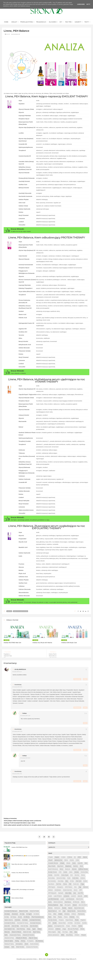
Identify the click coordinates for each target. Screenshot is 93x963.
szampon (6, 946)
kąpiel (33, 928)
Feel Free (58, 883)
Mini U (82, 901)
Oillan (54, 913)
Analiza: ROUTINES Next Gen (12, 642)
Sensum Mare (62, 922)
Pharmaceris (81, 913)
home (6, 22)
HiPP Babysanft (52, 892)
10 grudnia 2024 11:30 (25, 715)
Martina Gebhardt (58, 901)
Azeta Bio (80, 862)
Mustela (64, 907)
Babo (86, 862)
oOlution (77, 934)
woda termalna (20, 946)
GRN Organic (51, 886)
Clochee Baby (84, 871)
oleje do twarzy (33, 937)
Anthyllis (62, 862)
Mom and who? (83, 904)
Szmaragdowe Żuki (59, 925)
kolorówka (17, 919)
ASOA (79, 856)
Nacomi (70, 907)
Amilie (77, 859)
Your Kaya (65, 931)
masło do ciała (27, 931)
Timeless (74, 925)
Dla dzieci (53, 22)
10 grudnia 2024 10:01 (17, 686)
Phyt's (49, 916)
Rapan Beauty (69, 919)
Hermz (75, 889)
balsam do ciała (23, 910)
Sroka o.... (36, 958)
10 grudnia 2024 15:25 (17, 731)
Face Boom (51, 883)
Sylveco (50, 925)
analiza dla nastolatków (20, 611)
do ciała (22, 913)
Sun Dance (77, 922)
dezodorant (15, 913)
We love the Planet (73, 928)
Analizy (14, 22)
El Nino (72, 880)
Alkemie (85, 856)
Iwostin (50, 895)
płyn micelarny (39, 940)
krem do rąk (15, 925)
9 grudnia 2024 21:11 (17, 671)
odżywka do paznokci (28, 934)
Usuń (85, 679)
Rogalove (83, 919)
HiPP (80, 889)
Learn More (81, 4)
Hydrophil (60, 892)
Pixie (54, 916)
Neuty (49, 913)
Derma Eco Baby (61, 877)
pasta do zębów (8, 940)
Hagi (80, 886)
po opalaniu (30, 940)
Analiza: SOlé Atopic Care (69, 642)
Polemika (72, 916)
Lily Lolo (80, 895)
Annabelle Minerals (53, 862)
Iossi (74, 892)
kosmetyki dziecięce (35, 922)
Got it (88, 4)
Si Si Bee (70, 922)
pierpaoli (83, 934)
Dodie (68, 877)
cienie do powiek (34, 910)
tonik (12, 946)
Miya (61, 904)
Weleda (82, 928)
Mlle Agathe (68, 904)
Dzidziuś (83, 877)
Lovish (62, 898)
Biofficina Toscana (83, 868)
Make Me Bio (79, 898)
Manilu (50, 901)
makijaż (39, 928)
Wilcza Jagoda (52, 931)
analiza (9, 611)
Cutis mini (56, 874)
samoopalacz (19, 943)
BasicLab (67, 868)
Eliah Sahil (78, 880)
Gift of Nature (68, 886)
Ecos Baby (60, 880)
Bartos (61, 868)
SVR (49, 922)
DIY (61, 22)
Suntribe (84, 922)
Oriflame (74, 913)
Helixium (50, 889)
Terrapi (68, 925)
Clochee (76, 871)
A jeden (63, 856)
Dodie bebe (75, 877)
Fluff (70, 883)
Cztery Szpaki (64, 874)
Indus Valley (68, 892)
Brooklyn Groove (52, 871)
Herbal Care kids (67, 889)
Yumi (71, 931)
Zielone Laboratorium (53, 934)
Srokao (24, 713)
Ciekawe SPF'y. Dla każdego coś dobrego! (22, 888)
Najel (64, 910)
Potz (77, 916)
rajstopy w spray (9, 943)
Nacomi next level (79, 907)
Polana (65, 916)
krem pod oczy (21, 928)
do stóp (6, 916)
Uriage (64, 928)
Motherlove (57, 907)
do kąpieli (29, 913)
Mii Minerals (76, 901)
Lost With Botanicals (53, 898)
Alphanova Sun (58, 859)
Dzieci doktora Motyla (17, 897)
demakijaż (7, 913)
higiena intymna (8, 919)
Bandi (81, 865)
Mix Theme (57, 958)
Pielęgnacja (41, 22)
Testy (86, 22)
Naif (60, 910)
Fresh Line (76, 883)
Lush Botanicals (70, 898)
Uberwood (50, 928)
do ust (20, 916)
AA (75, 856)
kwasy (28, 928)
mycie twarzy (36, 931)
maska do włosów (16, 931)
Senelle (54, 922)
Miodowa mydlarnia (53, 904)
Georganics (60, 886)
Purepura (61, 919)
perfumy (23, 940)
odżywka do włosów (21, 937)
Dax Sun (77, 874)
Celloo (70, 871)
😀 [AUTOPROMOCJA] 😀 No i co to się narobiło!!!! (25, 855)
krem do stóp (24, 925)
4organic (57, 856)
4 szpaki (50, 856)
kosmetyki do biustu (9, 922)
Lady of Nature (58, 895)
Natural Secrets (71, 910)
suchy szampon (34, 943)
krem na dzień (34, 925)
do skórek (36, 913)
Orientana (66, 913)
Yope (59, 931)
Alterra (66, 859)
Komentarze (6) (15, 34)
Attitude (68, 862)
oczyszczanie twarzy (15, 934)
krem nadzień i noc (9, 928)
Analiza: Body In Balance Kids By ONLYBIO (23, 880)
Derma (83, 874)
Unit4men (58, 928)
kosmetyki (25, 919)
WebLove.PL (73, 958)
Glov (75, 886)
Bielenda (74, 868)
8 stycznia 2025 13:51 (17, 773)
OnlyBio (60, 913)
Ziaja (75, 931)
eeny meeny (69, 934)
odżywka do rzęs (9, 937)
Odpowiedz (77, 679)
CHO (60, 871)
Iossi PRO (80, 892)
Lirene (85, 895)
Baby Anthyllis (51, 865)
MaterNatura (68, 901)
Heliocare (85, 886)
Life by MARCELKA (20, 669)
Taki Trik (68, 22)
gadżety (78, 22)
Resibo (77, 919)
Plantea (60, 916)
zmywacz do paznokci (32, 946)
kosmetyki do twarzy (22, 922)
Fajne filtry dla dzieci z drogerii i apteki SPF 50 (23, 863)
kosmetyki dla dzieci (35, 919)
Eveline (85, 880)
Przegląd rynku (26, 22)
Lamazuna (66, 895)
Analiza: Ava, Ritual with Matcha (42, 642)
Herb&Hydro (58, 889)
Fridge (82, 883)
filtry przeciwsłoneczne (38, 916)
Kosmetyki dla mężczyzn (10, 910)
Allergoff (50, 859)
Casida (65, 871)
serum (26, 943)
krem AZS (7, 925)
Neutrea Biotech (81, 910)
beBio (62, 934)
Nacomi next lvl (52, 910)
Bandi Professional (53, 868)
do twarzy (13, 916)
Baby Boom (60, 865)
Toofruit (80, 925)
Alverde (72, 859)
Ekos (66, 880)
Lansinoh (73, 895)
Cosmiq (50, 874)
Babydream (68, 865)
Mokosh (75, 904)
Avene (74, 862)
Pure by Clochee (52, 919)
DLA (71, 874)
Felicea (65, 883)
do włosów (27, 916)
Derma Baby (51, 877)
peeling (17, 940)
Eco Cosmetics (52, 880)
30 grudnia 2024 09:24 (25, 757)
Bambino (75, 865)
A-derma (69, 856)
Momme (50, 907)
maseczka (7, 931)
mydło (6, 934)
